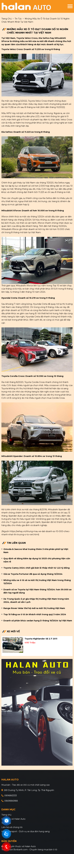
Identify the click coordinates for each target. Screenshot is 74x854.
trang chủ (6, 18)
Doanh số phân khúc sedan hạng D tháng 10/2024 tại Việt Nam (37, 620)
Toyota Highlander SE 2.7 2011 (41, 638)
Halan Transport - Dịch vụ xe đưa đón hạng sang (25, 831)
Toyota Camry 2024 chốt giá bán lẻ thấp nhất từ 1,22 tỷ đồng (36, 568)
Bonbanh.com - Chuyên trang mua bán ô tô (35, 849)
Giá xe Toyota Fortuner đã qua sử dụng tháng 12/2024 (33, 574)
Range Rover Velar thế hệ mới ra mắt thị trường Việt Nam (34, 608)
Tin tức (18, 18)
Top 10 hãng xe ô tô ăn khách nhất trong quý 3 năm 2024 (34, 614)
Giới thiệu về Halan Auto (13, 819)
